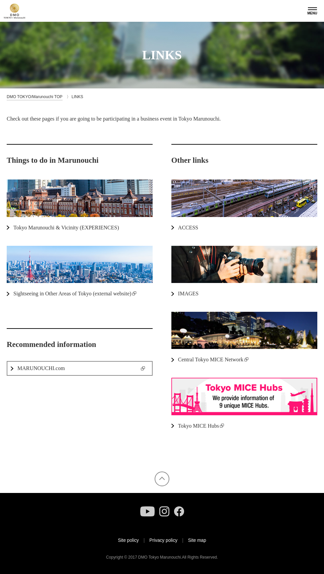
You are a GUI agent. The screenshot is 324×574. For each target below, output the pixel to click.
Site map (197, 540)
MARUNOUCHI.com (41, 368)
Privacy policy (163, 540)
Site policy (128, 540)
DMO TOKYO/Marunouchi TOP (35, 96)
